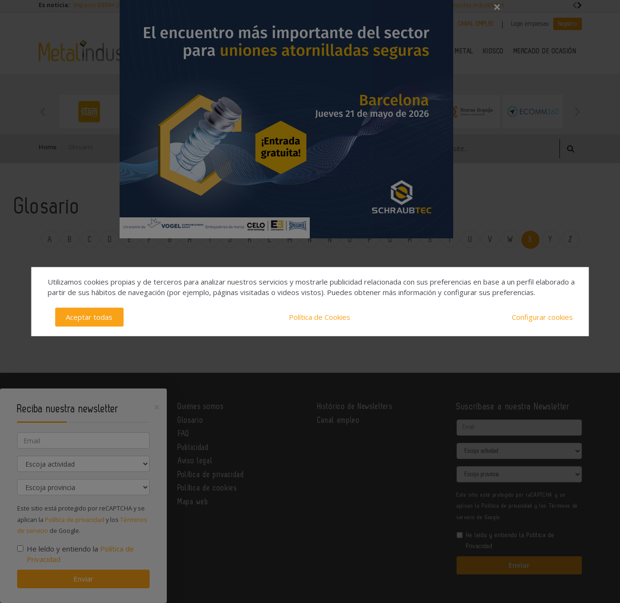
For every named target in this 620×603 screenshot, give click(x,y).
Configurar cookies (542, 317)
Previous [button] (43, 111)
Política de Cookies (319, 317)
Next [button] (577, 111)
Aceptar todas (89, 317)
